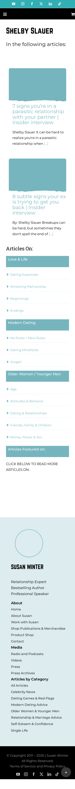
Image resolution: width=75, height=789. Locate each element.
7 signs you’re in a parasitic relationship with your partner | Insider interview (38, 114)
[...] (45, 144)
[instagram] (26, 774)
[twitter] (41, 774)
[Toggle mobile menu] (5, 14)
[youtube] (18, 774)
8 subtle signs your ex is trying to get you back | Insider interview (39, 204)
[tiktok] (57, 774)
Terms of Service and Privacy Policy (37, 766)
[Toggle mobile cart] (73, 14)
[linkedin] (49, 774)
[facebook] (34, 774)
